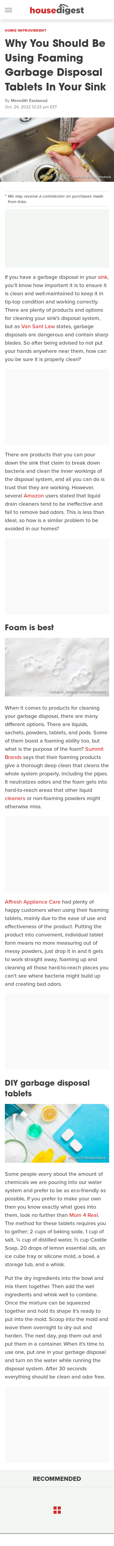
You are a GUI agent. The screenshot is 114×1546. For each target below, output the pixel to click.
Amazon (34, 496)
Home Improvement (25, 30)
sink (102, 277)
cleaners (15, 798)
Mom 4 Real (83, 1215)
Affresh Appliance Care (32, 902)
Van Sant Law (38, 326)
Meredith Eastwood (29, 100)
